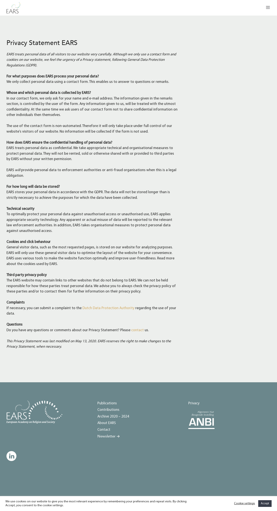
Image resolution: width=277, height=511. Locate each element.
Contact (103, 430)
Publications (107, 403)
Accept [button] (265, 503)
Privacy (193, 403)
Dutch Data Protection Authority (108, 308)
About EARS (106, 423)
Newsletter (106, 436)
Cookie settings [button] (244, 503)
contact (137, 330)
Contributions (108, 410)
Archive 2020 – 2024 (113, 416)
